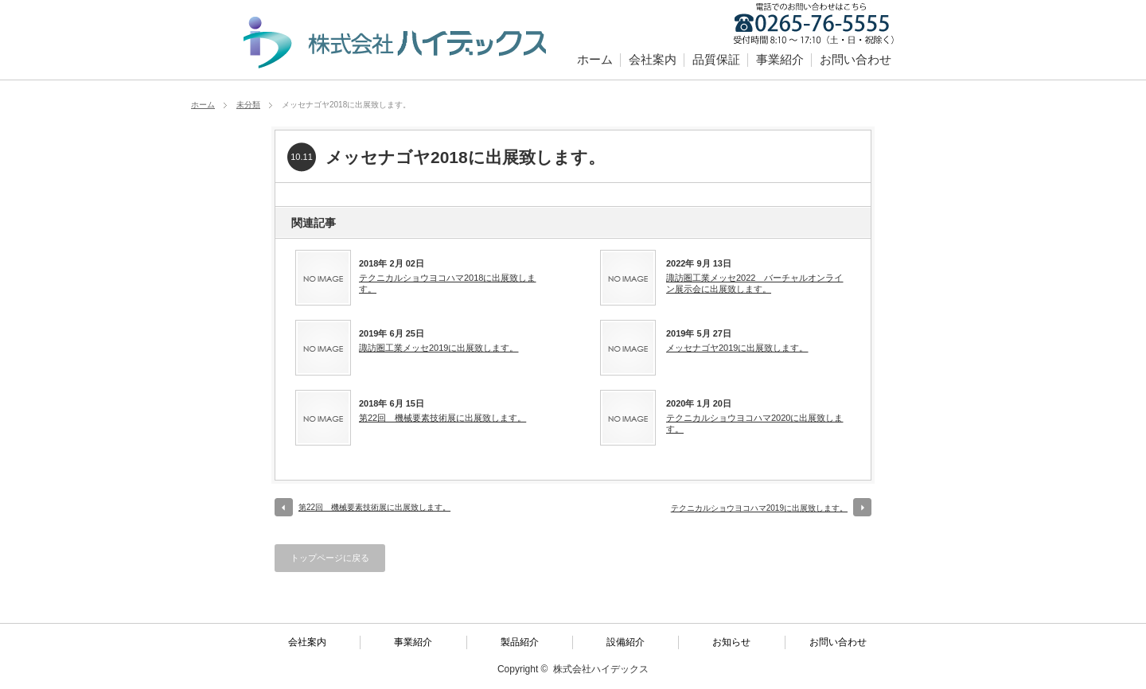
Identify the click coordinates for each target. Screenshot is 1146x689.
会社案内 (652, 59)
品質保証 (716, 59)
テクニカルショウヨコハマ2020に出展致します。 (754, 423)
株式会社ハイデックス (601, 669)
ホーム (595, 59)
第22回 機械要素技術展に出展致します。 (442, 417)
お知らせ (731, 642)
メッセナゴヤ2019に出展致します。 (737, 347)
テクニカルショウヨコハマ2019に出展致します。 (759, 508)
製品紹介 (520, 642)
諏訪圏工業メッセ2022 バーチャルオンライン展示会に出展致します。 (754, 283)
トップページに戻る (329, 557)
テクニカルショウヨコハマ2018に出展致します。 (447, 283)
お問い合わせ (855, 59)
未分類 (248, 104)
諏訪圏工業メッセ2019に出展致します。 (438, 347)
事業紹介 (780, 59)
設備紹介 (625, 642)
